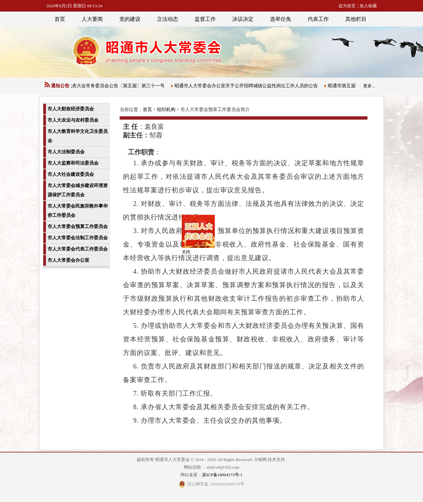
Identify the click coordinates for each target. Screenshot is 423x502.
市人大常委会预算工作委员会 (78, 226)
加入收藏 (368, 5)
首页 (60, 19)
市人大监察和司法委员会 (73, 163)
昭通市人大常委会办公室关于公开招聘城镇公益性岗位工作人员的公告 (248, 85)
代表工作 (318, 19)
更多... (369, 85)
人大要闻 (92, 19)
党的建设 (129, 19)
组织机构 (166, 109)
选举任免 (280, 19)
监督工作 (205, 19)
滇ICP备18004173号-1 (222, 474)
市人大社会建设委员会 (71, 174)
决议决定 (242, 19)
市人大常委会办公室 (68, 260)
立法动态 (167, 19)
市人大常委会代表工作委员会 (78, 249)
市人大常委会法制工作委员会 (78, 237)
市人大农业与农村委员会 (73, 120)
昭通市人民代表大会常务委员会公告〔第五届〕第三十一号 (106, 85)
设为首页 (347, 5)
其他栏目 (355, 19)
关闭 (185, 251)
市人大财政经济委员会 (71, 108)
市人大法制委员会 (66, 151)
